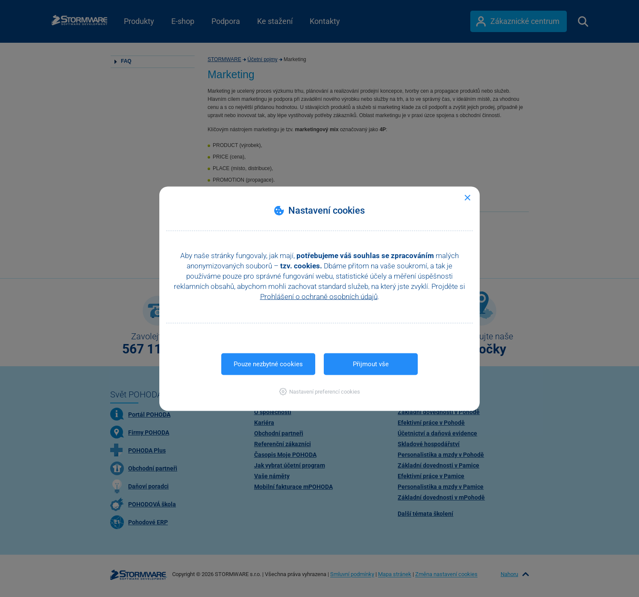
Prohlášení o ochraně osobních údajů (319, 296)
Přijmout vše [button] (371, 364)
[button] (319, 391)
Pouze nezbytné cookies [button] (268, 364)
